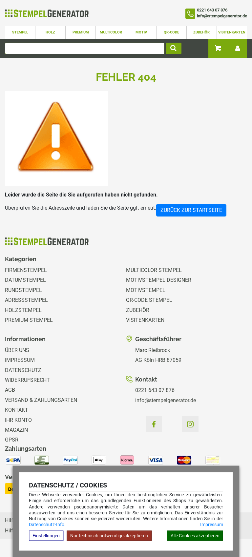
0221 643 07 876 (155, 390)
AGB (10, 390)
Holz (50, 32)
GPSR (11, 440)
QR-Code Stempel (149, 300)
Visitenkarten (231, 32)
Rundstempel (23, 290)
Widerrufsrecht (27, 380)
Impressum (211, 524)
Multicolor (111, 32)
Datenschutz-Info (46, 524)
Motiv (141, 32)
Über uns (17, 350)
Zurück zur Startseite (191, 210)
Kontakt (16, 410)
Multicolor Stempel (154, 270)
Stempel (20, 32)
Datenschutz (23, 370)
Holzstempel (23, 310)
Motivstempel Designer (158, 280)
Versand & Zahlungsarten (41, 400)
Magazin (16, 430)
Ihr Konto (18, 420)
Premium (81, 32)
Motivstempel (145, 290)
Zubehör (201, 32)
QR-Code (171, 32)
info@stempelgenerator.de (165, 400)
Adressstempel (26, 300)
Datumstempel (25, 280)
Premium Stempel (29, 320)
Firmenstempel (26, 270)
